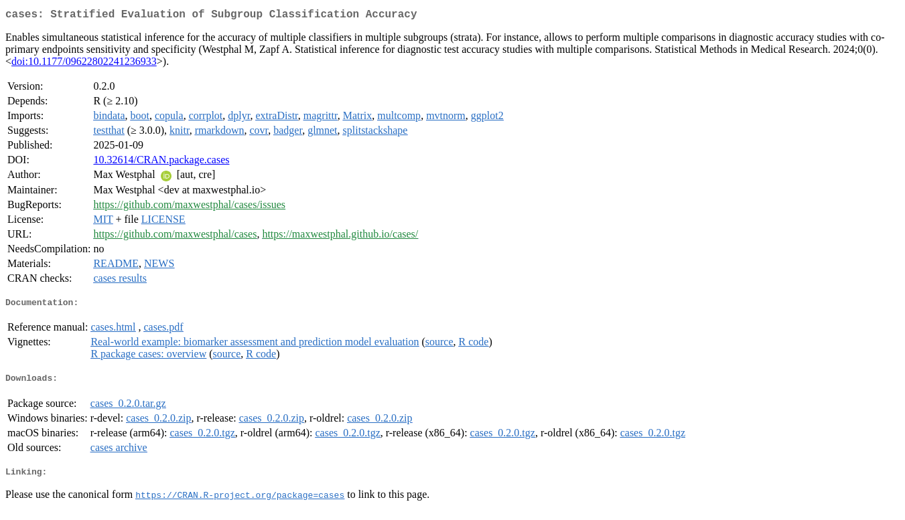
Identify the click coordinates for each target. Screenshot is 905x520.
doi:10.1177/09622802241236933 (84, 64)
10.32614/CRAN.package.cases (161, 162)
